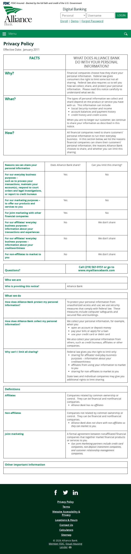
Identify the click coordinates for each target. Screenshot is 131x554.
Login (121, 15)
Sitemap (66, 535)
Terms (71, 507)
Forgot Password (92, 21)
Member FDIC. (57, 543)
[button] (4, 33)
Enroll (64, 21)
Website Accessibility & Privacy (66, 513)
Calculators (66, 530)
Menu (13, 33)
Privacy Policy (65, 502)
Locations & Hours (66, 520)
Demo (75, 21)
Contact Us (66, 525)
